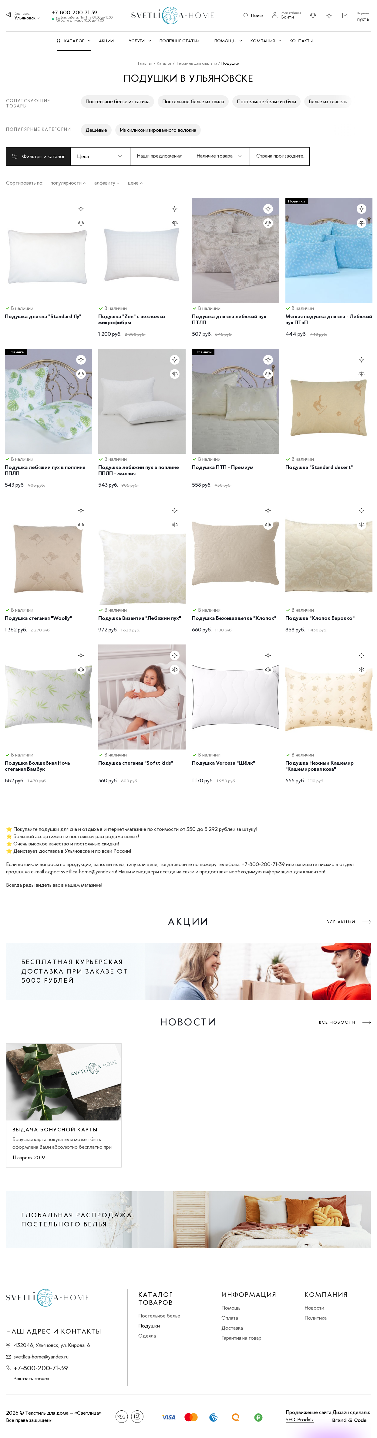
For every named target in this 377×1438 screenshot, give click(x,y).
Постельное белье (159, 1316)
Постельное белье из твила (193, 101)
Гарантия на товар (241, 1338)
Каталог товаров (155, 1299)
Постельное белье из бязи (266, 101)
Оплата (229, 1318)
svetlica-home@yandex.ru (41, 1357)
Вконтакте (122, 1416)
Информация (249, 1295)
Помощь (231, 1308)
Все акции (341, 921)
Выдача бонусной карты (55, 1130)
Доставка (232, 1328)
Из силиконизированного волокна (158, 130)
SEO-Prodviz (300, 1419)
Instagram (137, 1416)
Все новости (337, 1022)
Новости (314, 1308)
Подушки (149, 1326)
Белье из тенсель (328, 101)
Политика (316, 1318)
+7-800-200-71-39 (74, 12)
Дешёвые (96, 130)
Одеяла (147, 1336)
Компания (326, 1295)
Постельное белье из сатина (118, 101)
